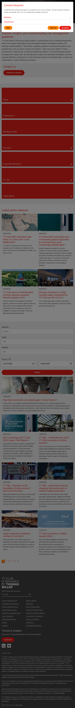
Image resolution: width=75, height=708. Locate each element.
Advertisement (9, 22)
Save (8, 28)
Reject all (53, 28)
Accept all (65, 28)
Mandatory (7, 17)
